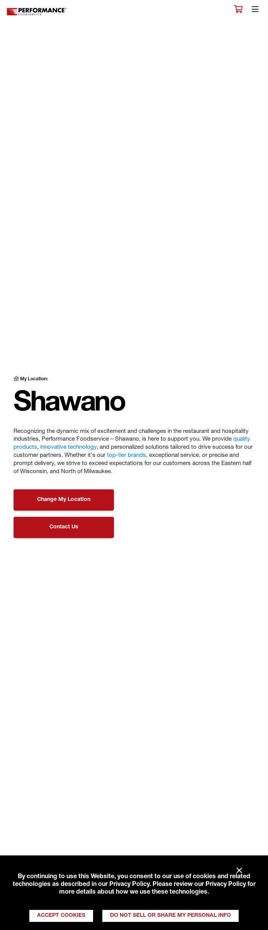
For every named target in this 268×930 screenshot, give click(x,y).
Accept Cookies (61, 915)
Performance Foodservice (37, 12)
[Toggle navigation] (255, 11)
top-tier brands (126, 455)
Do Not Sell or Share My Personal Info (170, 915)
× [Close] (239, 871)
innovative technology (68, 447)
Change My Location (63, 499)
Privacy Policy (129, 885)
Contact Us (63, 527)
